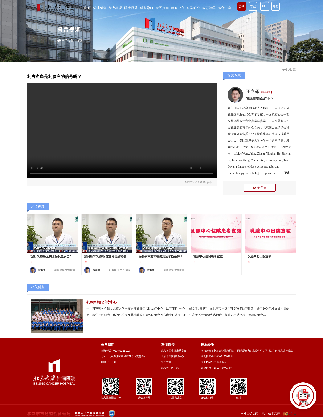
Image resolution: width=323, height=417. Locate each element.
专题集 (259, 187)
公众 (242, 6)
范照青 (42, 270)
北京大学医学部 (170, 367)
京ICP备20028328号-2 (213, 362)
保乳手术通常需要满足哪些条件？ (161, 256)
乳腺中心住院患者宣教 (208, 256)
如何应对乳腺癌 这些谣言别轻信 (105, 256)
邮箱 (275, 6)
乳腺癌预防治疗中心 (259, 98)
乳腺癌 (232, 114)
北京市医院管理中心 (172, 356)
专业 (253, 6)
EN (264, 6)
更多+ (288, 173)
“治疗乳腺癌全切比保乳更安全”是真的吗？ (52, 256)
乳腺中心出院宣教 (259, 256)
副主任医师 (265, 92)
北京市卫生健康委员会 (173, 350)
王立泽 (252, 91)
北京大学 (166, 362)
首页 (79, 40)
